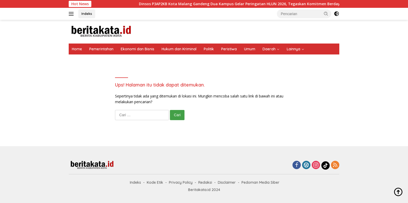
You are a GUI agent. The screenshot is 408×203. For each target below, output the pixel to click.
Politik (209, 49)
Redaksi (205, 182)
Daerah (269, 49)
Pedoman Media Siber (260, 182)
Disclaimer (227, 182)
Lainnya (293, 49)
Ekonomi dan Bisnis (137, 49)
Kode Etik (155, 182)
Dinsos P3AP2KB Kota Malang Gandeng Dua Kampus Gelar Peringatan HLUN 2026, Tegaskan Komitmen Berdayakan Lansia (256, 4)
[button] (326, 13)
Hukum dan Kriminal (179, 49)
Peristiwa (229, 49)
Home (77, 49)
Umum (249, 49)
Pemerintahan (101, 49)
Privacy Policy (181, 182)
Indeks (86, 13)
